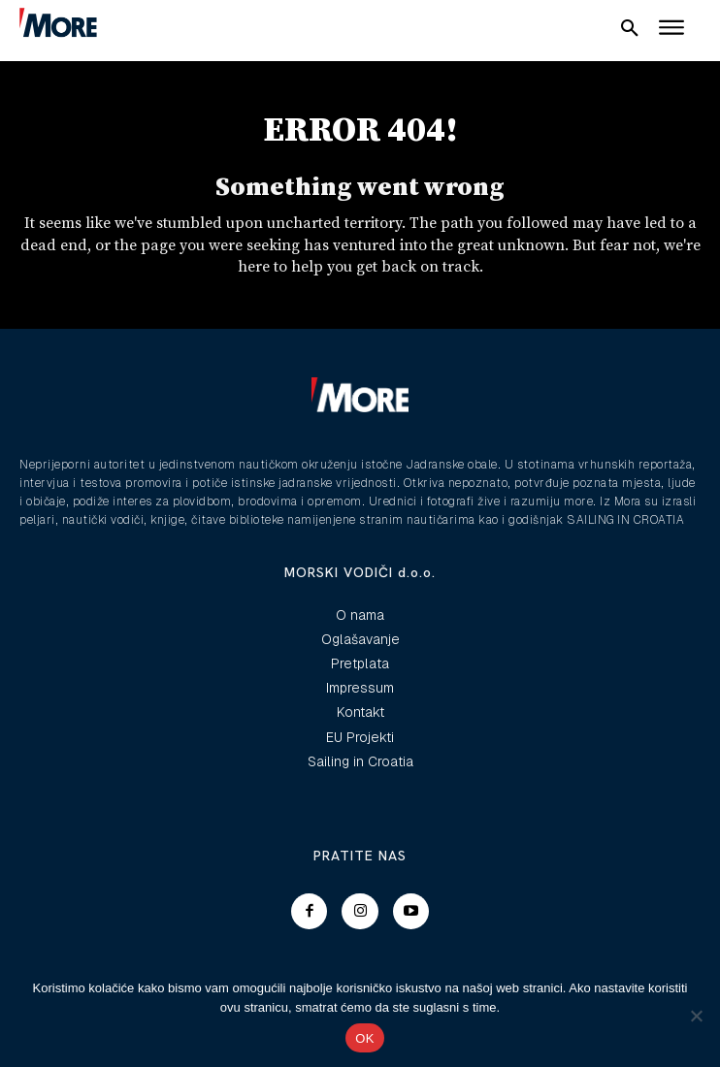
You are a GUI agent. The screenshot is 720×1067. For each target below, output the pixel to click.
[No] (695, 1015)
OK (364, 1038)
